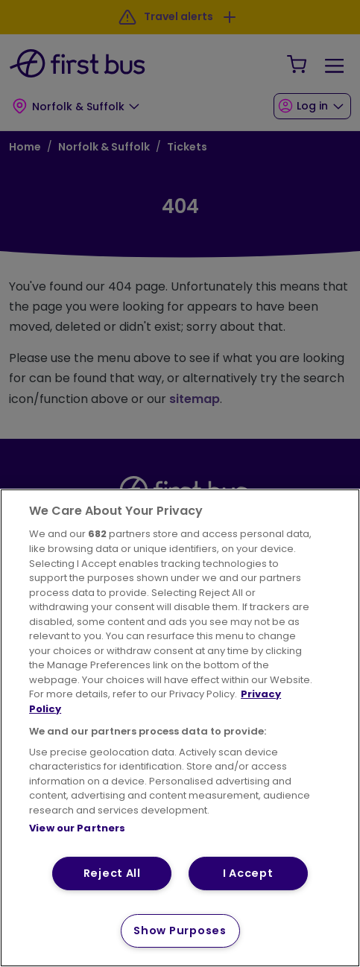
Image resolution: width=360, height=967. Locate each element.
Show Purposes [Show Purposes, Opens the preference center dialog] (179, 930)
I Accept (248, 873)
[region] (180, 728)
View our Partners (77, 828)
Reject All (112, 873)
